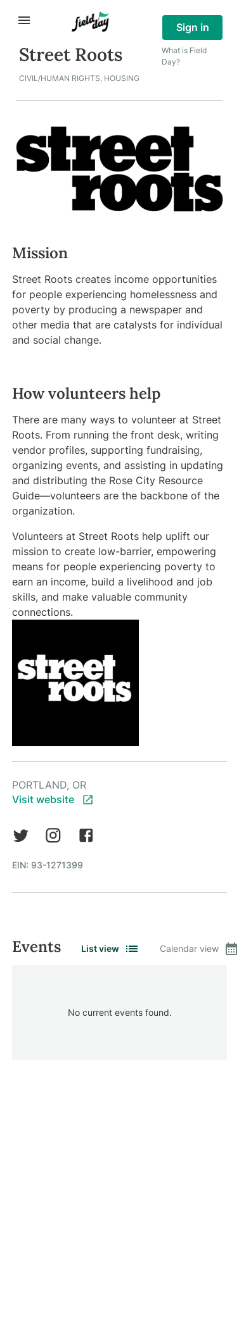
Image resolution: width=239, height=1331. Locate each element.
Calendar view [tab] (199, 948)
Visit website (53, 799)
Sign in (192, 27)
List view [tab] (110, 948)
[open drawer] (24, 20)
